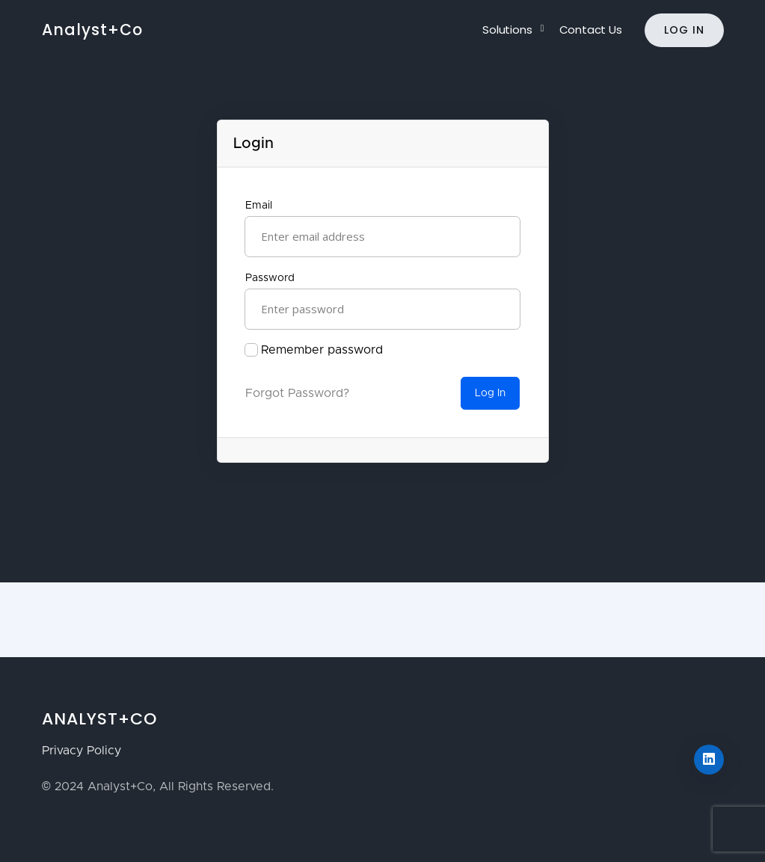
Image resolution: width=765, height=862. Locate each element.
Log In (684, 29)
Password (270, 278)
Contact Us (590, 29)
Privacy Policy (81, 751)
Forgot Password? (297, 393)
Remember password (322, 350)
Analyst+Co (92, 29)
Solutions (507, 29)
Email (258, 205)
